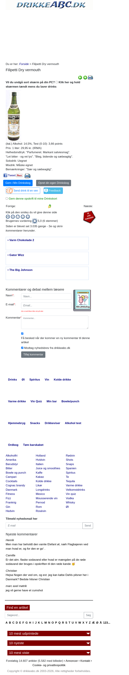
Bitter (9, 468)
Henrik (10, 540)
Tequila (70, 481)
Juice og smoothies (48, 468)
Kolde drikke (44, 481)
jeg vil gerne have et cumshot (24, 590)
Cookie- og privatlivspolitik (49, 665)
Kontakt (85, 660)
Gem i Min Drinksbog (17, 182)
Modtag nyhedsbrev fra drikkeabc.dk (47, 348)
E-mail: (11, 304)
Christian (11, 570)
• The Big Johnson (20, 270)
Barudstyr (12, 464)
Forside (24, 64)
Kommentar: (12, 317)
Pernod (40, 502)
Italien (39, 464)
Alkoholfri (11, 455)
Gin (8, 506)
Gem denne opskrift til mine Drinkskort (32, 198)
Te (67, 476)
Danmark (11, 489)
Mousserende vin (46, 498)
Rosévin (41, 511)
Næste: (88, 206)
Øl (67, 506)
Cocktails (11, 481)
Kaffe (39, 472)
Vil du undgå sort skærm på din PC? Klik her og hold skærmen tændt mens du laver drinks (43, 84)
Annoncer (72, 660)
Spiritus (70, 472)
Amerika (11, 459)
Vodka (70, 498)
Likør (39, 485)
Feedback (55, 190)
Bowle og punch (16, 472)
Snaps (70, 464)
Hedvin (10, 511)
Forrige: (11, 206)
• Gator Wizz (16, 255)
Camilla (10, 555)
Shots (69, 459)
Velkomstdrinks (75, 489)
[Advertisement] (49, 35)
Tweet (11, 175)
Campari (11, 476)
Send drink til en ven (26, 190)
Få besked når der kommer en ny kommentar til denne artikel (55, 340)
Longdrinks (43, 489)
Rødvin (70, 455)
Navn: (10, 295)
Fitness (10, 494)
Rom (39, 506)
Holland (41, 455)
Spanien (71, 468)
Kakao (40, 476)
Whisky (70, 502)
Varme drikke (74, 485)
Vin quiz (71, 494)
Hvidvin (40, 459)
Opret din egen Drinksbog (53, 182)
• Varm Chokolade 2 (21, 240)
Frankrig (11, 502)
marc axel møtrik (16, 586)
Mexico (40, 494)
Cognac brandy (15, 485)
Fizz (8, 498)
